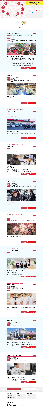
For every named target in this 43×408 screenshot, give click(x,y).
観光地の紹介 (29, 395)
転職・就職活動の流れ (10, 395)
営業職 (16, 184)
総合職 (11, 323)
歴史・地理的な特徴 (20, 395)
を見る (24, 67)
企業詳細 (34, 33)
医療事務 (17, 287)
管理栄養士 (14, 287)
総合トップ (2, 0)
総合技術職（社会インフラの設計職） (15, 358)
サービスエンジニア (12, 184)
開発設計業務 (12, 78)
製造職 (11, 218)
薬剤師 (11, 287)
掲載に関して (13, 402)
